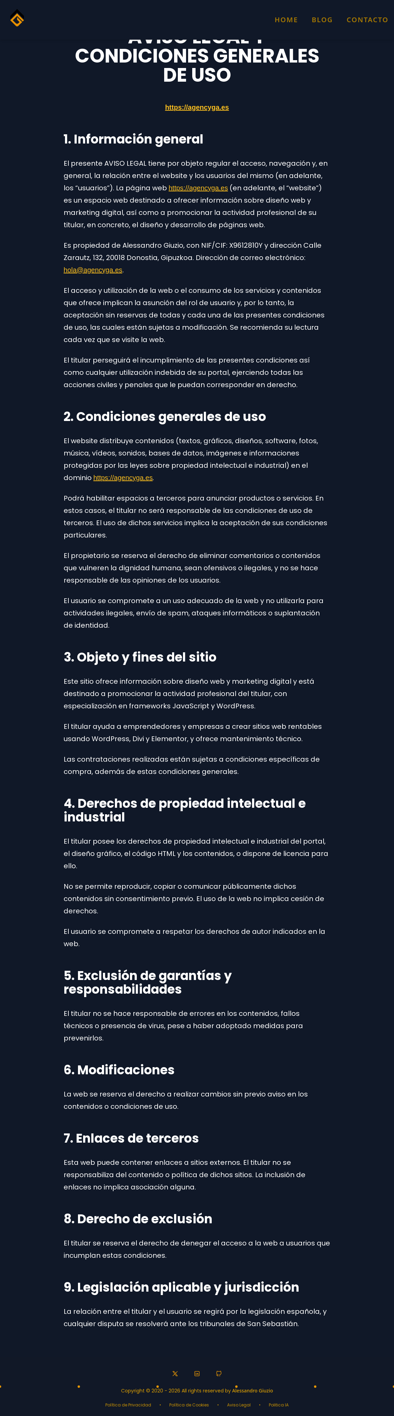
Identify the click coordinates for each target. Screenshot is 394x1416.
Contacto (368, 19)
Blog (322, 19)
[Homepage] (17, 20)
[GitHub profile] (218, 1373)
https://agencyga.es (197, 107)
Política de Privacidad (128, 1405)
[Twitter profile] (175, 1373)
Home (286, 19)
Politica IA (279, 1405)
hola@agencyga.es (93, 270)
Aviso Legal (239, 1405)
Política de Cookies (189, 1405)
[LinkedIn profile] (197, 1373)
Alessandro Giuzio (252, 1390)
